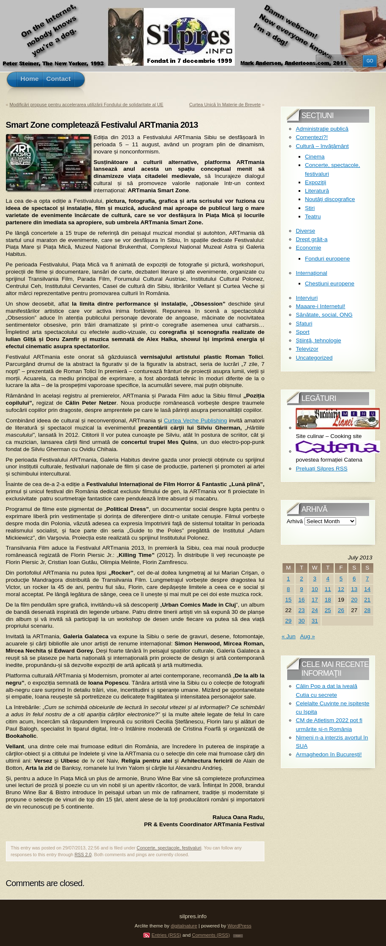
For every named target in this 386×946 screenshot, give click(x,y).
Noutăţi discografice (330, 199)
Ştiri (310, 208)
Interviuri (307, 298)
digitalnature (184, 925)
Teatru (313, 216)
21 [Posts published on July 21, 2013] (367, 600)
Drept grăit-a (311, 239)
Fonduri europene (327, 258)
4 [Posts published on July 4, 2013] (328, 578)
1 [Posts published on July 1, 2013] (288, 578)
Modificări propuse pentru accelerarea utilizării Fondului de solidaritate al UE (86, 104)
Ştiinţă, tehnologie (318, 340)
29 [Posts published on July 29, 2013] (288, 621)
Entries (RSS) (166, 935)
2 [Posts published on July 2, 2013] (301, 578)
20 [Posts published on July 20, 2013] (354, 600)
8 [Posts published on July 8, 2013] (288, 589)
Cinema (315, 156)
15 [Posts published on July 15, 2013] (288, 600)
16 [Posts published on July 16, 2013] (302, 600)
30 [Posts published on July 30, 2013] (302, 621)
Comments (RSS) (211, 935)
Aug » (307, 636)
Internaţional (311, 273)
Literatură (317, 191)
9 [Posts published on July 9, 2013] (301, 589)
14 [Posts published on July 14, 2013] (367, 589)
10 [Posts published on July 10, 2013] (315, 589)
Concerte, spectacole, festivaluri (169, 847)
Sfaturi (304, 323)
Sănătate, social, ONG (324, 315)
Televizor (307, 349)
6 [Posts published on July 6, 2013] (354, 578)
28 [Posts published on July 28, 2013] (367, 610)
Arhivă (295, 521)
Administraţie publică (322, 129)
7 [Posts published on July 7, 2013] (367, 578)
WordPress (240, 925)
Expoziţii (315, 182)
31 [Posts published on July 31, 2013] (315, 621)
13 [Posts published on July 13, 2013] (354, 589)
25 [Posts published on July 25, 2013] (328, 610)
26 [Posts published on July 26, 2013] (341, 610)
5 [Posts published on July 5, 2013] (341, 578)
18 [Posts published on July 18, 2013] (328, 600)
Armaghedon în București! (329, 754)
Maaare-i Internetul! (320, 306)
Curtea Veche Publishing (195, 420)
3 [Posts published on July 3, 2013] (314, 578)
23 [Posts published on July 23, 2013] (302, 610)
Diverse (305, 231)
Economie (308, 248)
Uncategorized (314, 358)
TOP (238, 936)
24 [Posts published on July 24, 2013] (315, 610)
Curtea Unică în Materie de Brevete (225, 104)
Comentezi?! (312, 137)
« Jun (289, 636)
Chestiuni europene (329, 283)
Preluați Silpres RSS (321, 468)
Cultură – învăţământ (322, 146)
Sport (302, 332)
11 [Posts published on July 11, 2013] (328, 589)
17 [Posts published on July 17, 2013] (315, 600)
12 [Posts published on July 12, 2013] (341, 589)
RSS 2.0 (83, 854)
